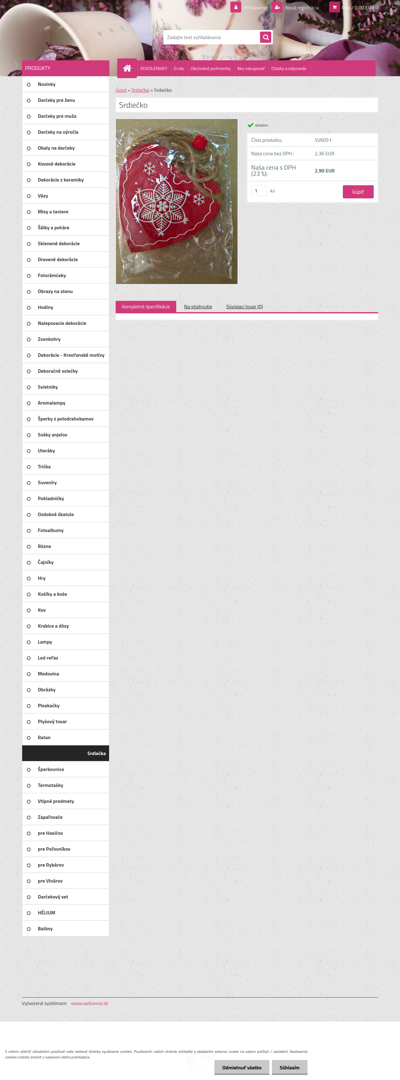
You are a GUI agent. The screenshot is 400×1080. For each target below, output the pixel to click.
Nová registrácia (301, 7)
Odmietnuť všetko (242, 1067)
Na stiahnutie (198, 306)
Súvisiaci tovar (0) (244, 306)
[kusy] (259, 190)
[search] (265, 37)
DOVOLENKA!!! (153, 68)
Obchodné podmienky (211, 68)
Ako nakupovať (251, 68)
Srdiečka (140, 90)
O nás (179, 68)
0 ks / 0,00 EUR (358, 7)
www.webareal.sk (89, 1003)
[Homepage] (129, 68)
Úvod (121, 90)
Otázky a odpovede (288, 68)
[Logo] (65, 37)
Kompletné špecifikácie (146, 306)
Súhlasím (290, 1067)
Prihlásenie (255, 7)
